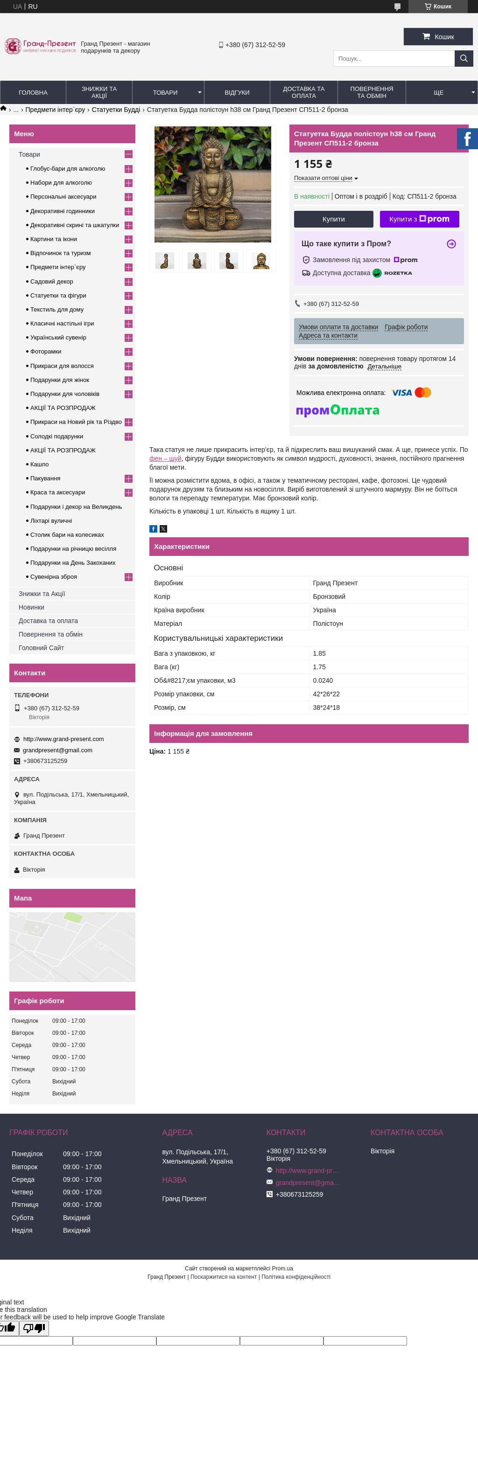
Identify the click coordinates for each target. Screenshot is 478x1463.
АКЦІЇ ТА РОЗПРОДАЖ (63, 407)
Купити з (419, 219)
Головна (33, 92)
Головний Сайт (41, 648)
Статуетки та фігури (58, 295)
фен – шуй (165, 458)
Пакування (45, 478)
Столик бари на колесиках (67, 534)
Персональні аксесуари (63, 196)
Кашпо (39, 464)
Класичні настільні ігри (62, 323)
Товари (165, 92)
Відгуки (237, 92)
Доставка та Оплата (304, 92)
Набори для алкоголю (61, 182)
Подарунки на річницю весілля (73, 548)
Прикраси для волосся (62, 365)
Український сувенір (58, 337)
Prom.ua (282, 1268)
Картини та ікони (53, 239)
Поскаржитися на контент (223, 1277)
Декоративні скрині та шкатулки (74, 225)
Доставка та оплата (48, 620)
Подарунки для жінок (59, 379)
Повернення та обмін (372, 92)
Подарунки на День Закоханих (73, 562)
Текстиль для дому (57, 309)
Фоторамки (45, 351)
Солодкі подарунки (56, 436)
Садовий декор (51, 281)
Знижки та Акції (99, 92)
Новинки (31, 607)
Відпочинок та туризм (60, 253)
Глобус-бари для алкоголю (67, 168)
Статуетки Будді (116, 109)
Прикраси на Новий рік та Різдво (76, 421)
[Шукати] (464, 58)
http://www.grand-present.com (63, 738)
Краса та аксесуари (57, 492)
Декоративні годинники (62, 211)
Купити (334, 219)
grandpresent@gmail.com (57, 750)
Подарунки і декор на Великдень (76, 506)
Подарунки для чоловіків (64, 393)
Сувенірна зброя (53, 576)
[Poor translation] (34, 1328)
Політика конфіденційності (295, 1277)
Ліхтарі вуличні (51, 520)
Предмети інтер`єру (55, 109)
